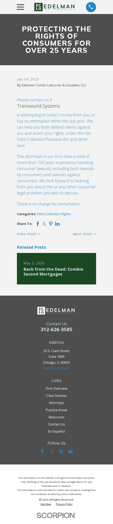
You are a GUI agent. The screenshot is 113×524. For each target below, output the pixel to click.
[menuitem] (45, 504)
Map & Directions (56, 368)
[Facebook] (42, 451)
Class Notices (56, 395)
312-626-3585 (56, 329)
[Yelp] (61, 451)
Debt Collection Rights (54, 214)
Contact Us (56, 424)
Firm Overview (56, 388)
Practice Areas (56, 410)
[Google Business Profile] (70, 451)
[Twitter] (52, 451)
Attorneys (56, 402)
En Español (56, 431)
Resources (56, 417)
